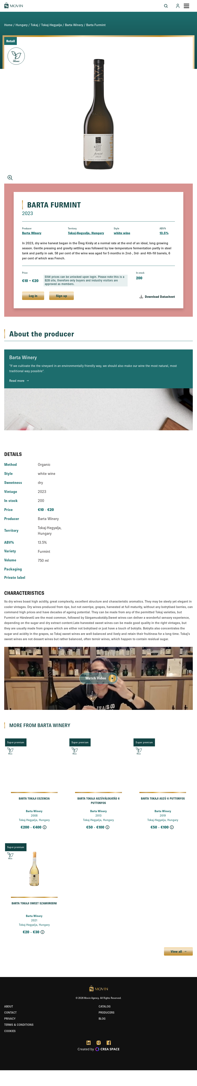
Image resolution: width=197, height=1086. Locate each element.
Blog (102, 1018)
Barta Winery (74, 25)
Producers (106, 1012)
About (8, 1006)
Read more (16, 380)
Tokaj (34, 25)
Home (8, 25)
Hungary (22, 25)
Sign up (61, 296)
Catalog (105, 1006)
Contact (10, 1012)
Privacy (10, 1018)
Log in (33, 296)
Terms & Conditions (18, 1024)
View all (176, 951)
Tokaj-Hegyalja (51, 25)
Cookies (10, 1031)
